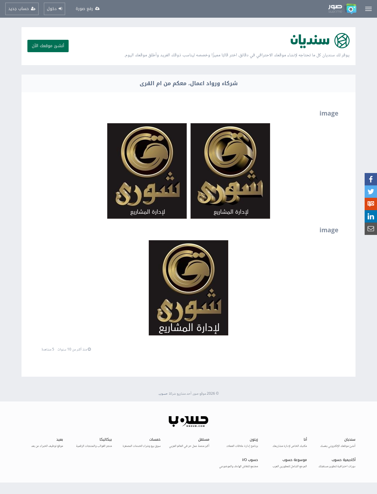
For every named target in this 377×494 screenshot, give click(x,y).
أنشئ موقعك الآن (48, 46)
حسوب (163, 394)
